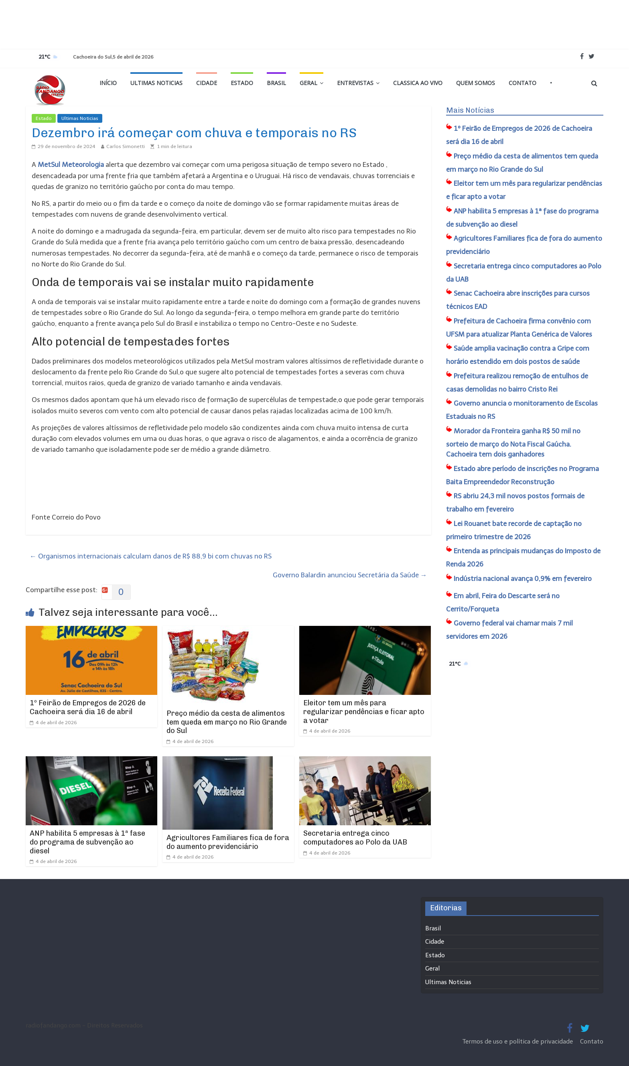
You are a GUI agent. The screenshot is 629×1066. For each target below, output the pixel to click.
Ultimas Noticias (156, 83)
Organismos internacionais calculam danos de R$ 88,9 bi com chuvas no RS (151, 556)
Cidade (206, 83)
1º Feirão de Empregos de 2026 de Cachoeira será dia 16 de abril (88, 707)
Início (108, 83)
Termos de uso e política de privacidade (518, 1041)
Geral (308, 83)
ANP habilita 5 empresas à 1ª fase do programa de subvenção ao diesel (87, 842)
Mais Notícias (470, 110)
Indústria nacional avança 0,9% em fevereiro (523, 579)
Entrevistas (355, 83)
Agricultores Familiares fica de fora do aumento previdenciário (227, 842)
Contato (522, 83)
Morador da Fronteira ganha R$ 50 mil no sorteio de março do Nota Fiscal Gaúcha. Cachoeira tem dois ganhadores (513, 443)
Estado (242, 83)
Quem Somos (475, 83)
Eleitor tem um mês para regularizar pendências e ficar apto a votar (363, 711)
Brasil (276, 83)
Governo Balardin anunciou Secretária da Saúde (350, 575)
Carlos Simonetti (125, 146)
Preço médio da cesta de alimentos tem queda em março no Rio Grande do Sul (226, 722)
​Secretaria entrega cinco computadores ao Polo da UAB (355, 838)
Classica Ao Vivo (417, 83)
